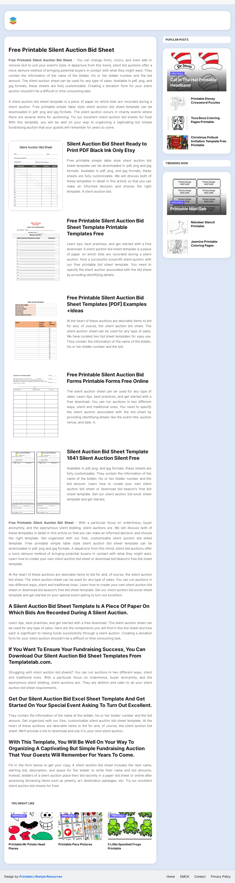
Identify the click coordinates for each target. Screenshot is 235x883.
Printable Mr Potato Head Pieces (27, 846)
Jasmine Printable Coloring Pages (204, 243)
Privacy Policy (221, 876)
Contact (200, 876)
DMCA (184, 876)
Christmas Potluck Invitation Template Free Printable (208, 141)
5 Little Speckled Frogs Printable (124, 846)
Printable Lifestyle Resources (40, 876)
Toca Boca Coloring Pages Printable (205, 120)
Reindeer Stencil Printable (203, 224)
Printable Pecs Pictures (75, 844)
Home (171, 876)
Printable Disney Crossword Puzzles (205, 100)
